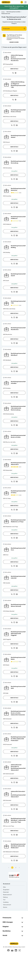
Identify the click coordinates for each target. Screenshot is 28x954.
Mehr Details (14, 68)
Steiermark (6, 892)
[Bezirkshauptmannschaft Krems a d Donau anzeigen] (6, 111)
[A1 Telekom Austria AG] (14, 875)
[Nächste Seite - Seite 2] (19, 867)
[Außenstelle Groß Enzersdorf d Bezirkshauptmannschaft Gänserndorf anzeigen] (6, 767)
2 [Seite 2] (15, 867)
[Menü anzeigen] (25, 2)
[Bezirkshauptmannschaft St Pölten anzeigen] (6, 493)
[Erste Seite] (9, 867)
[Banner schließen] (26, 6)
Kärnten (5, 907)
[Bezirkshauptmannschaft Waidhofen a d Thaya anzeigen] (6, 521)
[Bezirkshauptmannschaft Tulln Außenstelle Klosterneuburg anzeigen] (6, 408)
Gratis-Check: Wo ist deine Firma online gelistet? (14, 7)
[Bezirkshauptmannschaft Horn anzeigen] (6, 549)
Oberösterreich (7, 904)
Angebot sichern (14, 42)
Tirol (4, 899)
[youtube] (12, 950)
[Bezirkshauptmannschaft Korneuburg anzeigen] (6, 162)
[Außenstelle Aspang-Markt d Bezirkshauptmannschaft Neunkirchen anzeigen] (6, 57)
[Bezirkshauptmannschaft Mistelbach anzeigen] (6, 354)
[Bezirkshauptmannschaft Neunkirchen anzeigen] (6, 329)
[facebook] (8, 950)
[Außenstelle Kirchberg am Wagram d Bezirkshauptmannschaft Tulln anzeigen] (6, 84)
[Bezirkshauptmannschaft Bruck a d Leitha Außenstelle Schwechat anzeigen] (6, 713)
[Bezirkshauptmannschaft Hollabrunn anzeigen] (6, 218)
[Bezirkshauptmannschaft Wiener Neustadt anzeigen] (6, 605)
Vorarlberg (5, 902)
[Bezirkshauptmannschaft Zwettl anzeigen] (6, 275)
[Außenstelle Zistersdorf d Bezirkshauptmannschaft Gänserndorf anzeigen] (6, 793)
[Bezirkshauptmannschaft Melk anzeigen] (6, 687)
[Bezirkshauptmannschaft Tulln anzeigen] (6, 303)
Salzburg (5, 897)
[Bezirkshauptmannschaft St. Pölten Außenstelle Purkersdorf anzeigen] (6, 739)
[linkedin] (16, 950)
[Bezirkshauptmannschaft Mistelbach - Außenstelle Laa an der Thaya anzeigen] (6, 820)
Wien (4, 887)
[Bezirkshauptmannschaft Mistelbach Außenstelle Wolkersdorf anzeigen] (6, 846)
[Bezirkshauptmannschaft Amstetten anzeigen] (6, 190)
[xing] (20, 950)
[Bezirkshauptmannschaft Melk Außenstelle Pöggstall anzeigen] (6, 633)
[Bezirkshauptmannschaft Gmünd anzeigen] (6, 136)
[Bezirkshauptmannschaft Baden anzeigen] (6, 659)
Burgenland (6, 889)
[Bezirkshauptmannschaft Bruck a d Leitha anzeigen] (6, 436)
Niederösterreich (7, 894)
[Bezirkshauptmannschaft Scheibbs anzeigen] (6, 382)
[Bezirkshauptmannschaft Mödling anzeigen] (6, 247)
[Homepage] (5, 2)
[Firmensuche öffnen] (21, 2)
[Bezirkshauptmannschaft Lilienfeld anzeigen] (6, 577)
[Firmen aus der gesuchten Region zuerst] (2, 47)
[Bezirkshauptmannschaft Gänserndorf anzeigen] (6, 464)
